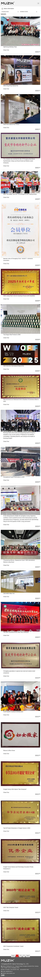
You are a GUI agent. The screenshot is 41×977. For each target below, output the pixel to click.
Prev (13, 955)
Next (28, 955)
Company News (10, 11)
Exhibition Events (28, 11)
